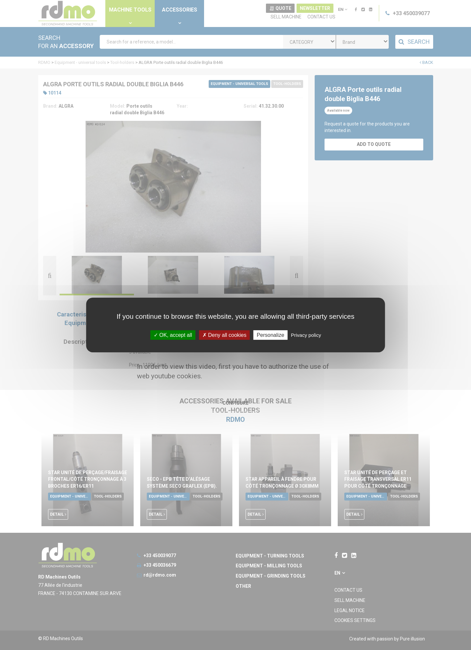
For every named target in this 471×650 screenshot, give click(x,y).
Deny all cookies (224, 335)
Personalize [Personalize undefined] (270, 335)
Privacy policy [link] (306, 335)
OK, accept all (173, 335)
